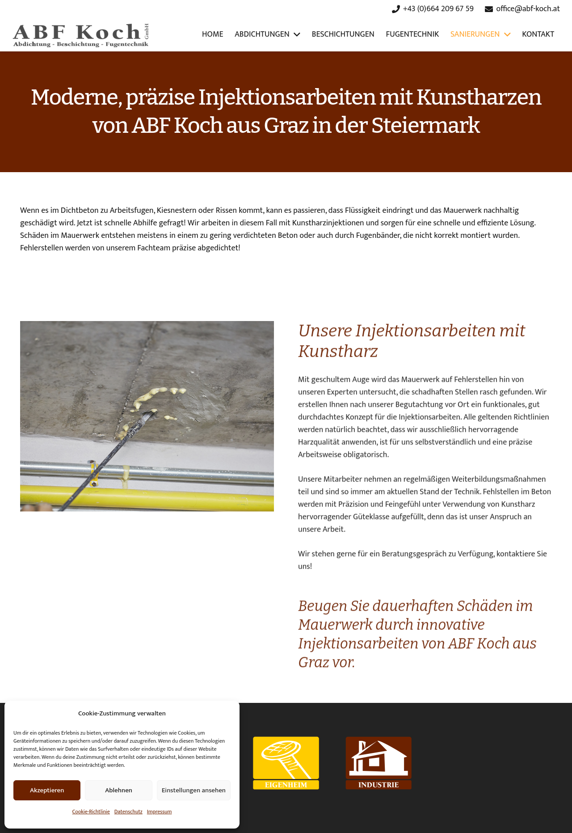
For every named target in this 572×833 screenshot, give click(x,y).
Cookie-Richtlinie (91, 811)
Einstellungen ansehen (194, 790)
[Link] (81, 34)
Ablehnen (118, 790)
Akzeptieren (47, 790)
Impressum (159, 811)
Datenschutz (128, 811)
